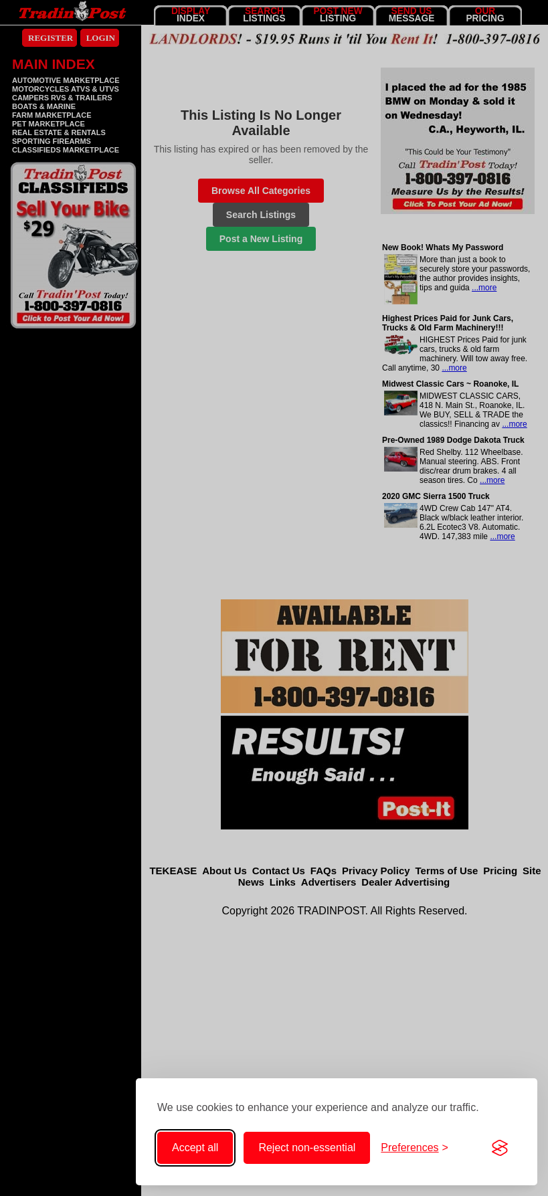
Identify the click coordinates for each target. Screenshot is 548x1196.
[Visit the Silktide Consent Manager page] (500, 1148)
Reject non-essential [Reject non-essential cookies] (306, 1147)
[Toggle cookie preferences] (414, 1148)
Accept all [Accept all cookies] (195, 1147)
